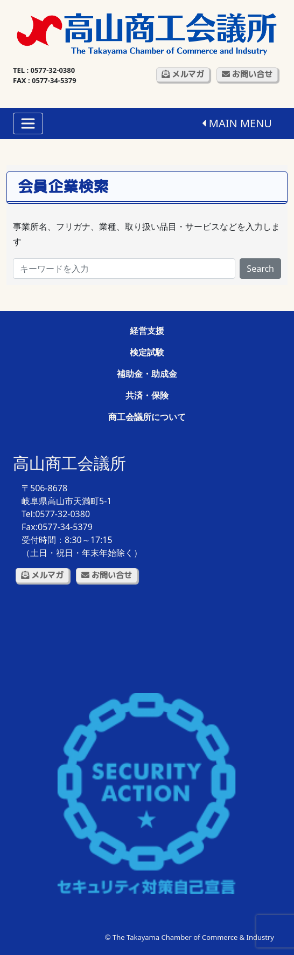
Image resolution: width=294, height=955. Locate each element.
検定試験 (147, 352)
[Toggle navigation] (28, 123)
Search (260, 268)
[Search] (124, 268)
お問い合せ (247, 74)
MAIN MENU (237, 123)
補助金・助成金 (147, 374)
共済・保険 (147, 395)
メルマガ (183, 74)
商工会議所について (147, 417)
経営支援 (147, 330)
